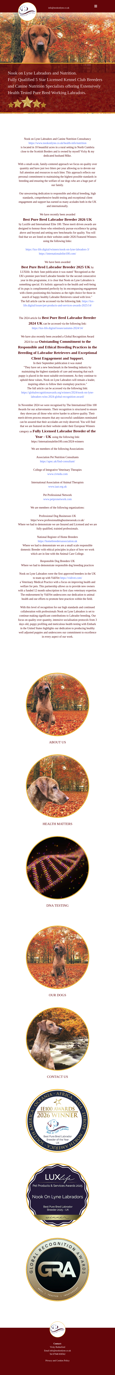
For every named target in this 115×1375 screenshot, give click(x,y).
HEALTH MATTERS (57, 824)
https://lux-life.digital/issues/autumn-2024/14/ (57, 328)
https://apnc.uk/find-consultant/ (57, 461)
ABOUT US (57, 742)
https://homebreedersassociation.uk (57, 541)
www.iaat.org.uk (57, 486)
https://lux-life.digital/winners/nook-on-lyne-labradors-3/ (57, 249)
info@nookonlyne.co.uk (58, 8)
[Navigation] (95, 6)
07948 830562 (59, 1354)
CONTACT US (57, 1077)
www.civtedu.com (57, 474)
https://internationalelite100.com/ (57, 253)
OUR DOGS (57, 995)
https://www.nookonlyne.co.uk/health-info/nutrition (57, 143)
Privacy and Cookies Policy (57, 1360)
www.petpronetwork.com (57, 499)
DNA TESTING (57, 905)
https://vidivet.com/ (71, 577)
